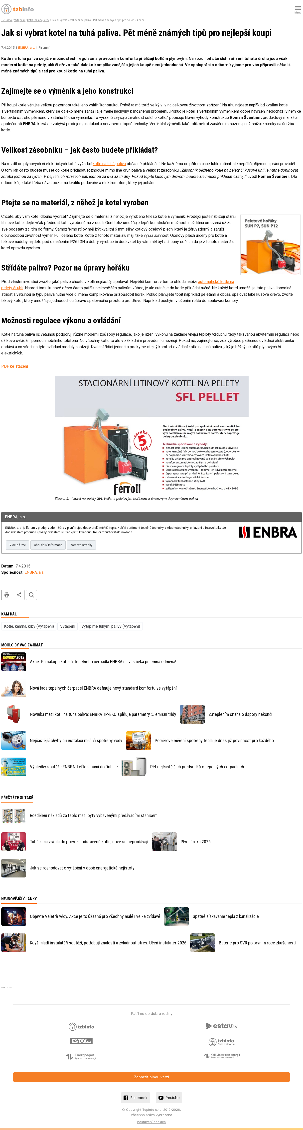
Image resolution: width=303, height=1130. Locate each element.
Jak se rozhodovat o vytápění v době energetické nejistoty (82, 868)
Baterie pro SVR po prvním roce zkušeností (257, 943)
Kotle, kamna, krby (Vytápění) (29, 626)
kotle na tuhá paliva (109, 163)
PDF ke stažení (14, 366)
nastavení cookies (151, 1122)
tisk (6, 595)
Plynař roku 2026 (196, 842)
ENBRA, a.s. (26, 47)
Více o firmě (18, 545)
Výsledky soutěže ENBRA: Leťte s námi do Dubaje (74, 767)
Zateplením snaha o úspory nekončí (240, 714)
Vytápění (19, 20)
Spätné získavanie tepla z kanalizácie (226, 916)
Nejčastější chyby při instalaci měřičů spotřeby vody (76, 741)
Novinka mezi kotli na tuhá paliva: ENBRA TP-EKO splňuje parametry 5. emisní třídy (103, 714)
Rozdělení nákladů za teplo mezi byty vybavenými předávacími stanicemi (94, 815)
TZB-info (6, 20)
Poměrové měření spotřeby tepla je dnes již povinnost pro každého (214, 741)
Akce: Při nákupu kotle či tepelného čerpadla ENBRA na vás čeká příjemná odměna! (103, 662)
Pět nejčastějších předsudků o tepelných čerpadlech (197, 767)
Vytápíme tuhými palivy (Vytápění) (110, 626)
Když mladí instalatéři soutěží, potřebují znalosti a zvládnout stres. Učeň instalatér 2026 (108, 943)
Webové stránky (83, 545)
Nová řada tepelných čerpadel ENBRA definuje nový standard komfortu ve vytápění (103, 688)
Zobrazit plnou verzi (151, 1077)
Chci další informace (49, 545)
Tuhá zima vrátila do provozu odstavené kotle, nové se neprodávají (89, 842)
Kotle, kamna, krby (38, 20)
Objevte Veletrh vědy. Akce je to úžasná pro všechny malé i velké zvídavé (95, 916)
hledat (31, 595)
